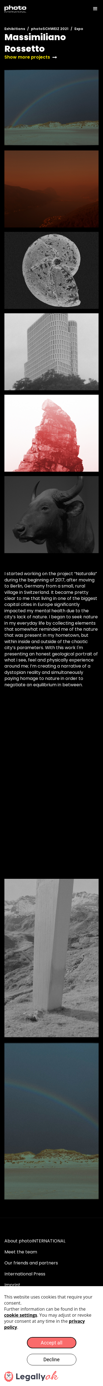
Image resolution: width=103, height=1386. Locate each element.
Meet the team (20, 1252)
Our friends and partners (31, 1263)
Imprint (12, 1285)
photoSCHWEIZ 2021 (49, 28)
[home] (15, 9)
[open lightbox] (51, 107)
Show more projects (27, 57)
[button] (93, 9)
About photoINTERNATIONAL (34, 1241)
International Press (24, 1274)
